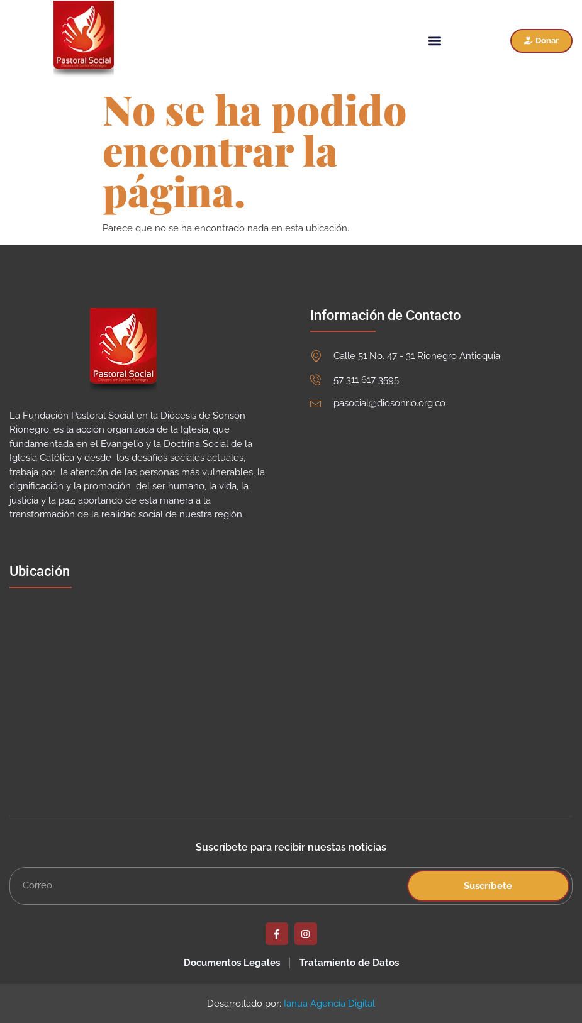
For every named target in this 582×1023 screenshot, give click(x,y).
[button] (434, 40)
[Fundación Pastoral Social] (134, 689)
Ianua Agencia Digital (329, 1003)
